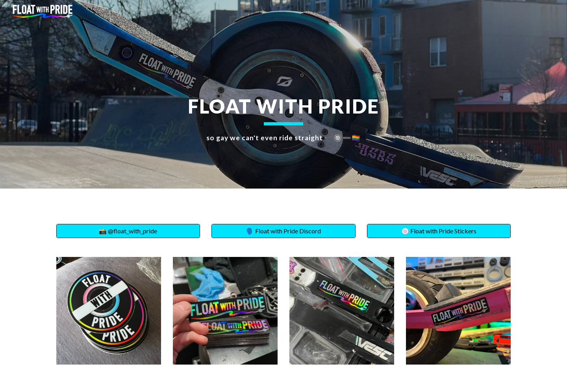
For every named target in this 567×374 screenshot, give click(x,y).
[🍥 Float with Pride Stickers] (438, 231)
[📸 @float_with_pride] (128, 231)
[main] (283, 94)
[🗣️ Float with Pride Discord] (283, 231)
